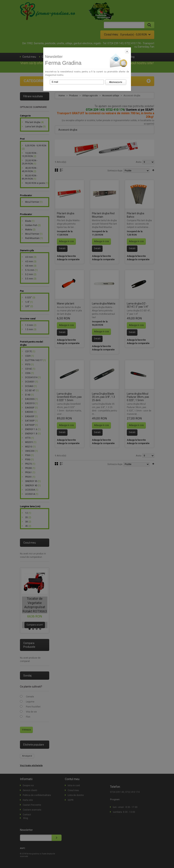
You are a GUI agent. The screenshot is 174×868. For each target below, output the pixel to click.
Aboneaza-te (115, 82)
